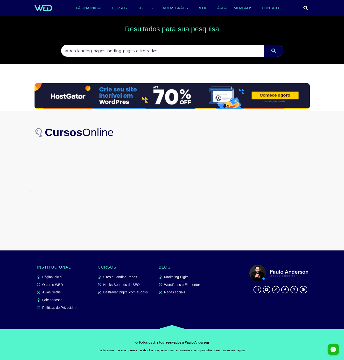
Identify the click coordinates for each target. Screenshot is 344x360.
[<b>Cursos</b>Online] (39, 132)
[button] (305, 8)
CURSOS (119, 8)
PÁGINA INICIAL (89, 8)
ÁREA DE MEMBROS (234, 8)
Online (79, 132)
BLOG (202, 8)
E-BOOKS (145, 8)
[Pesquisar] (273, 51)
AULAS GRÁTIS (175, 8)
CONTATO (270, 8)
